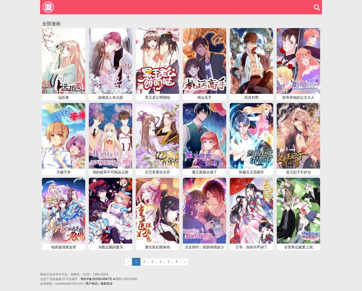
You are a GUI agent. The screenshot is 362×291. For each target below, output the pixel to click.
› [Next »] (184, 261)
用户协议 (92, 283)
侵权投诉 (106, 283)
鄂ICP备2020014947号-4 (98, 279)
